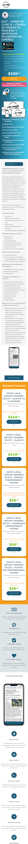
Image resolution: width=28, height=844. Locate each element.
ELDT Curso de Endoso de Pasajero (14, 58)
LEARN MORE (14, 421)
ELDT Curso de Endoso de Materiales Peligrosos (15, 62)
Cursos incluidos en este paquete (14, 54)
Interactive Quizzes (14, 822)
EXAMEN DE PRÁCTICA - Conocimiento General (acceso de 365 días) (15, 68)
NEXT (14, 78)
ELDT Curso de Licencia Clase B (13, 56)
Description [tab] (10, 164)
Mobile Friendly (14, 802)
